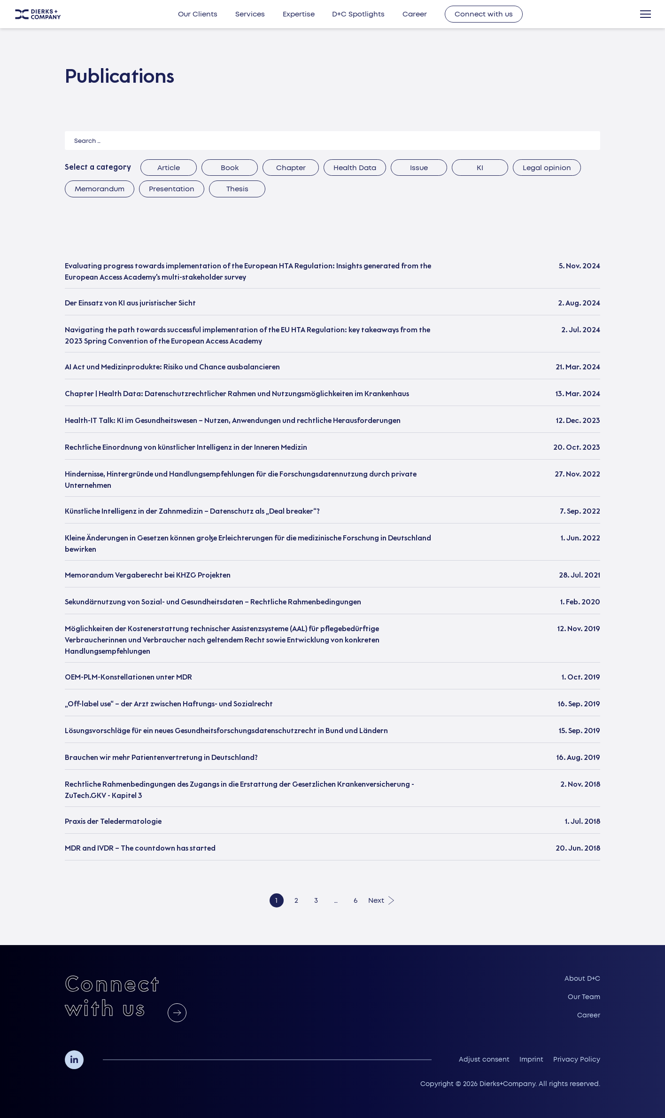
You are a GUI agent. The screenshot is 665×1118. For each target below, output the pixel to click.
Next (376, 900)
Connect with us (484, 14)
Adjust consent (484, 1059)
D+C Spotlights (358, 14)
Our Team (584, 997)
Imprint (531, 1059)
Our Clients (197, 14)
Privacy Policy (576, 1059)
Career (414, 14)
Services (250, 14)
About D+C (582, 979)
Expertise (299, 14)
